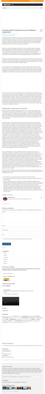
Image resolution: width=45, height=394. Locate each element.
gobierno (4, 203)
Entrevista (6, 259)
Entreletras (6, 257)
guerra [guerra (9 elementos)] (17, 319)
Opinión (5, 263)
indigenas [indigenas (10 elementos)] (26, 319)
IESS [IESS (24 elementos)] (19, 319)
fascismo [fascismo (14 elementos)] (3, 319)
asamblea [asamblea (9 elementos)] (3, 316)
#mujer (10, 290)
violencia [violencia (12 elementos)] (22, 322)
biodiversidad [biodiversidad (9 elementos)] (11, 316)
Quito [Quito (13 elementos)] (7, 322)
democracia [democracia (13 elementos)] (13, 317)
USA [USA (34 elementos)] (20, 322)
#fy (32, 290)
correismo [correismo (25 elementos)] (31, 316)
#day (20, 290)
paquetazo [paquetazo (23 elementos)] (30, 320)
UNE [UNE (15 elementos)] (14, 322)
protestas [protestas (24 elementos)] (4, 322)
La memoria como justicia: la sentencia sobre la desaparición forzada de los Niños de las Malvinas (22, 345)
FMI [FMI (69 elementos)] (7, 319)
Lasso (7, 203)
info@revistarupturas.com (8, 357)
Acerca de (4, 194)
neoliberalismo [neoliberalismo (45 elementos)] (18, 320)
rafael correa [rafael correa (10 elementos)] (11, 322)
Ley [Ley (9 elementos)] (35, 319)
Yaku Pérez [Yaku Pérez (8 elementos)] (25, 322)
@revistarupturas (7, 289)
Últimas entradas (10, 194)
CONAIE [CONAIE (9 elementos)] (20, 316)
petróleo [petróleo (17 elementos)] (36, 320)
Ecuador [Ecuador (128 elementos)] (25, 318)
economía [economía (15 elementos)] (20, 317)
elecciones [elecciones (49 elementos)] (40, 317)
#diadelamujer (24, 290)
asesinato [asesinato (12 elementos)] (6, 316)
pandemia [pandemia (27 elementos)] (25, 320)
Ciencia (5, 253)
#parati (5, 292)
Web (3, 234)
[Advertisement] (22, 18)
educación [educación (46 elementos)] (31, 317)
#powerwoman (15, 290)
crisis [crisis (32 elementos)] (9, 317)
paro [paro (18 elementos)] (33, 320)
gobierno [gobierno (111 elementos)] (13, 319)
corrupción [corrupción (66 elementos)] (37, 316)
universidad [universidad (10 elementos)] (16, 322)
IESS (5, 203)
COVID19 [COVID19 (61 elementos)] (5, 317)
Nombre (3, 225)
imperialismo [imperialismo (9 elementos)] (23, 319)
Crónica (5, 255)
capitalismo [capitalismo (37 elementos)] (16, 316)
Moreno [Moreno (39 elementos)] (10, 320)
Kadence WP (16, 391)
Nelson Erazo (11, 197)
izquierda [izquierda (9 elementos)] (29, 319)
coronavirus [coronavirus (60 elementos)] (25, 316)
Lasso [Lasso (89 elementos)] (33, 319)
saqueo (9, 203)
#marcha (30, 290)
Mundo (5, 261)
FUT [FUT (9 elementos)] (9, 319)
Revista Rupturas (8, 343)
